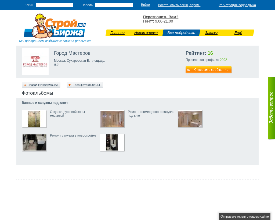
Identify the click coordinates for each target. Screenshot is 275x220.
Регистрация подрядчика (237, 5)
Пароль (87, 5)
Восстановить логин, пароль (179, 5)
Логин (28, 5)
